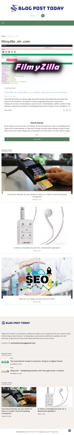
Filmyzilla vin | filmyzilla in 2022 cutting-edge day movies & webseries (35, 92)
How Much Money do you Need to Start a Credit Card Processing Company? (37, 195)
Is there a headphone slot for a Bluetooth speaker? (37, 248)
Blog (11, 358)
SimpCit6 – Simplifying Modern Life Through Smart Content (37, 370)
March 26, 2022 (10, 96)
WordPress (30, 432)
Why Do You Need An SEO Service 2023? (37, 299)
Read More (8, 110)
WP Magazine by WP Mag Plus (46, 432)
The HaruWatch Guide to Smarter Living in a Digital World (36, 361)
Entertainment (10, 88)
